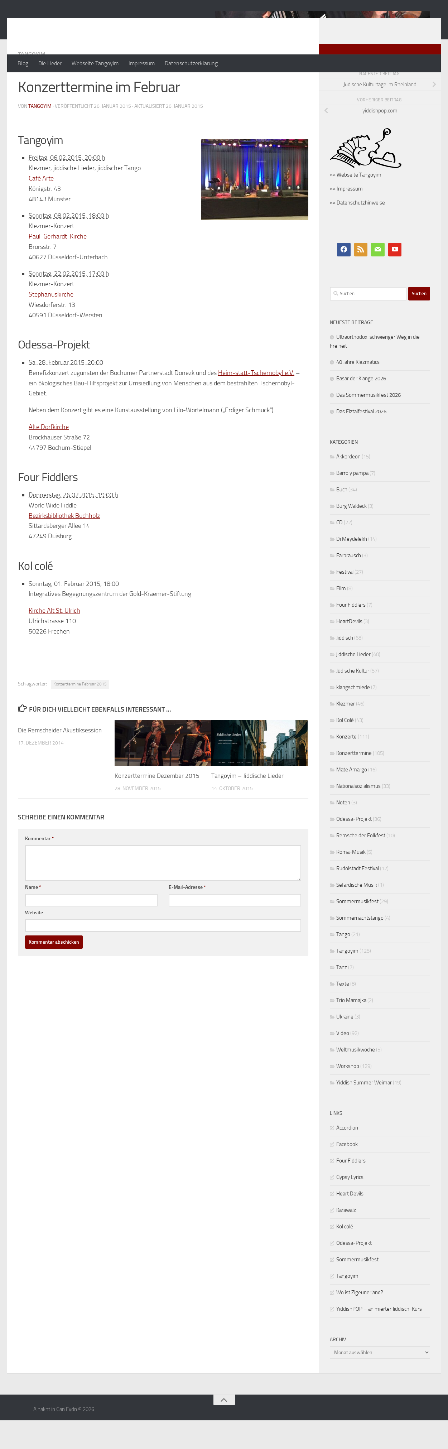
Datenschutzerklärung (191, 63)
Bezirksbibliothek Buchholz (64, 544)
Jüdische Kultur (352, 699)
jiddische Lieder (353, 683)
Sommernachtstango (360, 946)
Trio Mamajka (351, 1029)
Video (342, 1062)
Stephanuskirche (51, 323)
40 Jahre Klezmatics (358, 390)
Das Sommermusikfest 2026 (368, 423)
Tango (343, 963)
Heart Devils (349, 1222)
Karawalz (346, 1239)
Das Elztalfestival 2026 (361, 440)
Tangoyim (31, 83)
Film (341, 617)
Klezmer (345, 732)
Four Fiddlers (351, 633)
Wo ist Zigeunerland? (359, 1321)
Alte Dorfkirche (49, 455)
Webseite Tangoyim (95, 63)
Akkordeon (348, 485)
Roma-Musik (351, 880)
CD (339, 551)
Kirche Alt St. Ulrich (54, 639)
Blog (23, 63)
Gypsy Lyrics (349, 1206)
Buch (341, 518)
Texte (342, 1012)
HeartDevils (349, 650)
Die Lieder (50, 63)
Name (33, 916)
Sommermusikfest (357, 930)
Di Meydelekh (351, 567)
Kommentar (39, 867)
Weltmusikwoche (355, 1078)
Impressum (142, 63)
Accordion (347, 1156)
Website (34, 941)
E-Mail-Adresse (187, 916)
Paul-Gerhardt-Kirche (58, 265)
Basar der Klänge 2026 (361, 407)
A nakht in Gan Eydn (80, 25)
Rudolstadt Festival (357, 897)
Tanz (341, 996)
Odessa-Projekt (354, 847)
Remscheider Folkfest (360, 864)
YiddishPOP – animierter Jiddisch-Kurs (379, 1337)
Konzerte (346, 765)
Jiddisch (344, 666)
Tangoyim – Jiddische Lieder (247, 804)
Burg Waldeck (351, 534)
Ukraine (344, 1045)
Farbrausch (348, 584)
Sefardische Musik (356, 913)
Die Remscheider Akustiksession (60, 758)
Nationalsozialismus (358, 815)
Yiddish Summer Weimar (364, 1111)
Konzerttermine (354, 782)
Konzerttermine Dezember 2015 (157, 804)
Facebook (347, 1173)
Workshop (347, 1095)
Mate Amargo (351, 798)
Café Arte (41, 207)
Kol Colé (345, 749)
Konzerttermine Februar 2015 (80, 712)
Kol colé (344, 1255)
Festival (344, 600)
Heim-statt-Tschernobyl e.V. (256, 401)
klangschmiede (353, 716)
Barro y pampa (352, 502)
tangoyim (40, 135)
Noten (343, 831)
